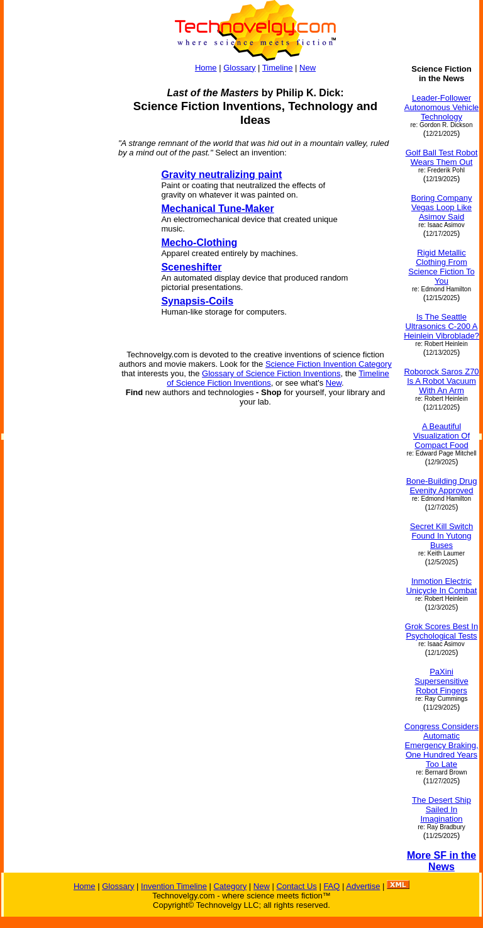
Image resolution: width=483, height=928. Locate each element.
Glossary (239, 67)
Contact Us (296, 886)
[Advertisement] (55, 253)
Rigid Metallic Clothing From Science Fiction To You (441, 267)
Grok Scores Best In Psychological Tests (441, 631)
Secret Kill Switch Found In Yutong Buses (441, 536)
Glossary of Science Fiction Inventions (271, 373)
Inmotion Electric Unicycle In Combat (441, 585)
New (307, 67)
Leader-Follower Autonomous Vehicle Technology (441, 107)
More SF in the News (441, 861)
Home (206, 67)
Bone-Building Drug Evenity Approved (441, 485)
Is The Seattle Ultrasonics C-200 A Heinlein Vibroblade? (441, 326)
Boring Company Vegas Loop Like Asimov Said (441, 207)
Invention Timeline (174, 886)
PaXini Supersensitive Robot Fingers (441, 681)
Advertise (363, 886)
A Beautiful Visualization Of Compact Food (441, 436)
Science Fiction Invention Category (328, 364)
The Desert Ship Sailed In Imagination (441, 809)
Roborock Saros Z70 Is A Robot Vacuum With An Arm (441, 381)
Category (230, 886)
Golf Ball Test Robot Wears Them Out (442, 157)
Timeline (277, 67)
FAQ (331, 886)
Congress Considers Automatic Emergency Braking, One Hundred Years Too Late (441, 745)
